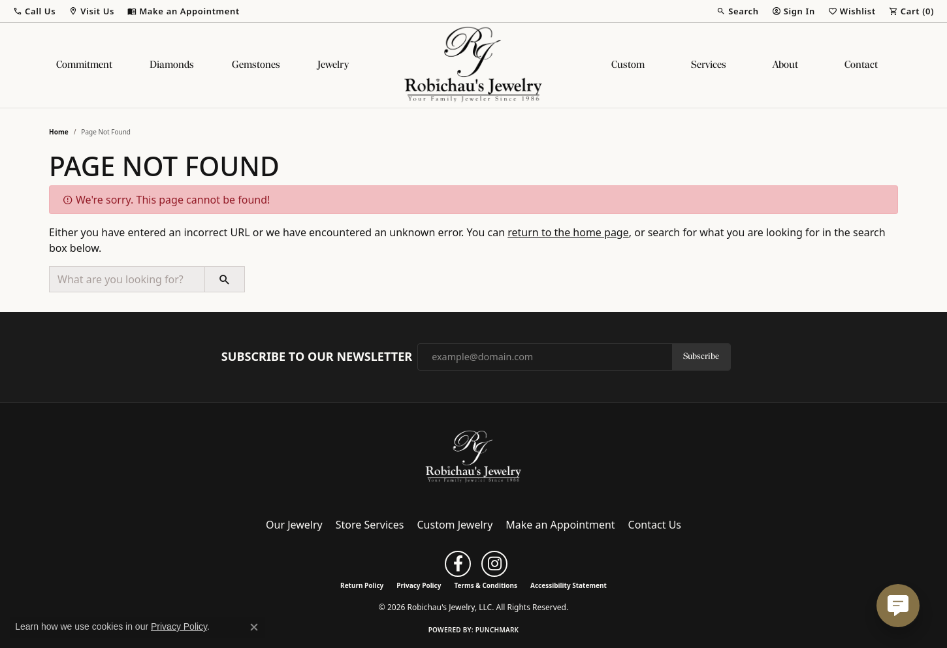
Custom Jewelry (455, 524)
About (785, 65)
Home (59, 131)
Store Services (370, 524)
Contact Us (654, 524)
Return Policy (361, 585)
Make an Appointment (560, 524)
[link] (183, 11)
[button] (34, 11)
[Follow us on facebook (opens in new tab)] (458, 564)
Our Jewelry (294, 524)
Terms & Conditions (485, 585)
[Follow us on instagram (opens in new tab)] (494, 564)
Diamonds (172, 65)
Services (708, 65)
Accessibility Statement (568, 585)
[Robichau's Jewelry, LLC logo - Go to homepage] (473, 65)
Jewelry (333, 65)
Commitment (84, 65)
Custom (628, 65)
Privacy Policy (418, 585)
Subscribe (701, 356)
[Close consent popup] (254, 627)
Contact (861, 65)
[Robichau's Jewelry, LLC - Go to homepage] (473, 456)
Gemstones (256, 65)
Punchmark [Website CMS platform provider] (497, 629)
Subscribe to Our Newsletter (316, 357)
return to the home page (568, 232)
